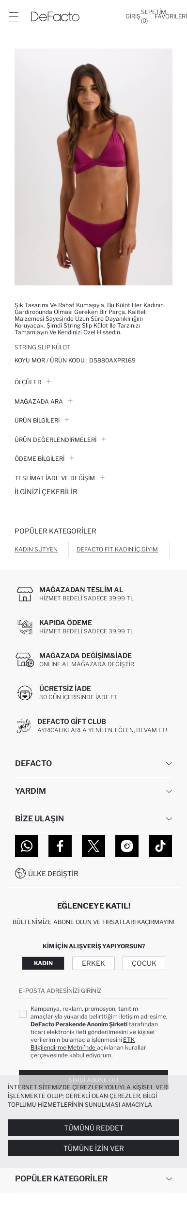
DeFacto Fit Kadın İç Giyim (117, 549)
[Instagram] (127, 846)
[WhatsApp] (26, 846)
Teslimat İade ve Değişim (60, 478)
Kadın (43, 963)
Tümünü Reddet (94, 1128)
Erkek (93, 963)
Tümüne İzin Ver (93, 1148)
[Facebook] (60, 846)
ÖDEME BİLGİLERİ (44, 458)
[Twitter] (93, 846)
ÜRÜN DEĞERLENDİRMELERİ (60, 439)
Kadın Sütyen (36, 549)
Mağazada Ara (44, 401)
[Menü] (13, 16)
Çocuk (144, 963)
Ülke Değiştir (53, 873)
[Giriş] (132, 16)
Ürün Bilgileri (42, 420)
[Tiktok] (160, 846)
